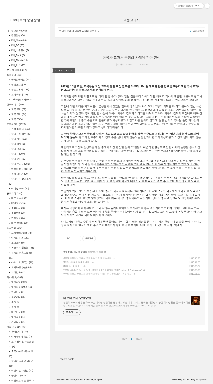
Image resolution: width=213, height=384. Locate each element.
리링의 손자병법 (22, 370)
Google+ (98, 379)
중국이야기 (16, 124)
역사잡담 (19, 282)
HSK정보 (18, 203)
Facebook (80, 379)
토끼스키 (18, 242)
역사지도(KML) (21, 287)
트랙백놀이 (19, 94)
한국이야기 (15, 104)
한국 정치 (18, 114)
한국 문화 (18, 109)
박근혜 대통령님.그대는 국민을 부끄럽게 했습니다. (87, 258)
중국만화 (14, 228)
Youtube (90, 379)
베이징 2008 (20, 188)
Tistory (186, 379)
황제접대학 (19, 331)
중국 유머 (18, 158)
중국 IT (18, 153)
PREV (123, 338)
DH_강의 (18, 65)
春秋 (15, 302)
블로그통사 (20, 89)
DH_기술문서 (20, 50)
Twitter (72, 379)
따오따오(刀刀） (22, 262)
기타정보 (18, 218)
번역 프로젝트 (16, 327)
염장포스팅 (18, 84)
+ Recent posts (65, 359)
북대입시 (18, 208)
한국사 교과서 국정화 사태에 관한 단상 (79, 31)
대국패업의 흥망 (21, 336)
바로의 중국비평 (22, 168)
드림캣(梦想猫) (21, 232)
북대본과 (18, 213)
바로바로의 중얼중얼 (24, 20)
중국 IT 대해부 (21, 133)
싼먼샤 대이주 (20, 375)
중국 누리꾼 (20, 163)
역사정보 (18, 317)
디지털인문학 (17, 30)
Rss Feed (60, 379)
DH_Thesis (19, 60)
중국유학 (14, 193)
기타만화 (18, 272)
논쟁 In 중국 (20, 129)
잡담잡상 (18, 35)
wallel (204, 379)
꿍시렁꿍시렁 (21, 79)
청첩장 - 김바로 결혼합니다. (76, 262)
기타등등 (18, 322)
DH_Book (18, 55)
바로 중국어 (19, 198)
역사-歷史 (15, 277)
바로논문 (18, 312)
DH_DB (17, 45)
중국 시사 (19, 138)
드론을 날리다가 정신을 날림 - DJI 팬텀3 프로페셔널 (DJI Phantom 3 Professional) (102, 270)
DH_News (19, 40)
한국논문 (17, 292)
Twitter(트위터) (21, 99)
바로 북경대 (19, 223)
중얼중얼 (14, 75)
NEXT (138, 338)
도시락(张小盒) (21, 267)
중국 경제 (18, 143)
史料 (15, 307)
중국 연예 (18, 148)
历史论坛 (18, 297)
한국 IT (17, 119)
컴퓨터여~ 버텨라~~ (72, 266)
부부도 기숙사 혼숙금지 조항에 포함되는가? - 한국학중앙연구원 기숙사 (97, 274)
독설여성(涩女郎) (22, 247)
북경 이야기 (19, 173)
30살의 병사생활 (17, 70)
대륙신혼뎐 (20, 237)
